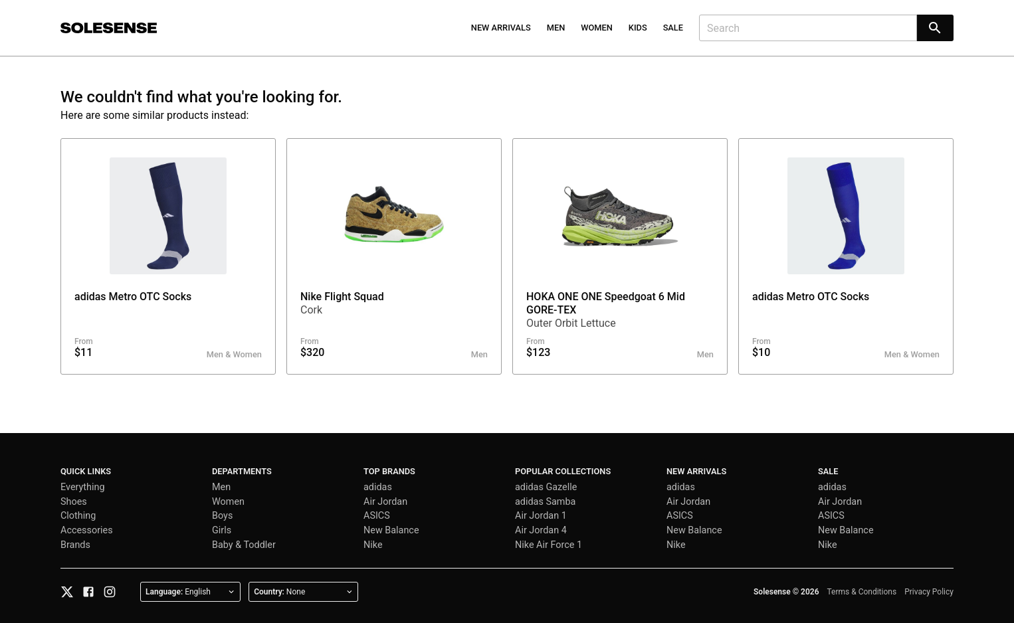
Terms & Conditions (862, 591)
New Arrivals (501, 28)
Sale (673, 28)
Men (556, 28)
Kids (638, 28)
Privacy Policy (929, 591)
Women (597, 28)
